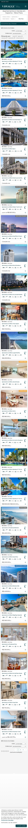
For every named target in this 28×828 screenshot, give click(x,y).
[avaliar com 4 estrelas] (6, 751)
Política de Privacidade (7, 820)
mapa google (8, 785)
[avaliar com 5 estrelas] (8, 751)
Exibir (13, 30)
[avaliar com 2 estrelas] (3, 751)
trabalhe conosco (9, 798)
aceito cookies (21, 826)
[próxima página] (25, 749)
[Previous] (3, 49)
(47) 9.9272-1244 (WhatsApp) (12, 792)
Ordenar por (8, 33)
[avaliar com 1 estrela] (2, 751)
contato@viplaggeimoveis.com (13, 795)
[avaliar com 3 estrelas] (5, 751)
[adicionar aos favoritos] (26, 67)
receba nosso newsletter (11, 806)
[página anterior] (15, 749)
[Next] (25, 49)
